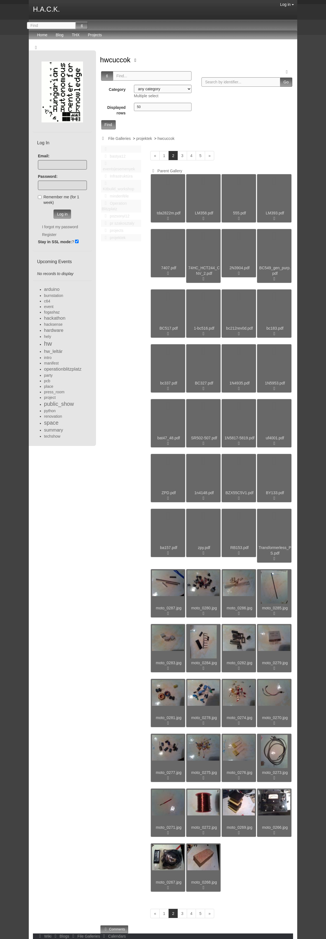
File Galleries (119, 138)
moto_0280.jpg (204, 608)
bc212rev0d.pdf (239, 328)
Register (49, 234)
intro (47, 357)
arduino (51, 289)
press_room (54, 392)
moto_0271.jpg (169, 827)
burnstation (53, 295)
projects (112, 230)
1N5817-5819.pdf (239, 438)
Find (108, 124)
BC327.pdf (204, 383)
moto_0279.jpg (275, 663)
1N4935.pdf (239, 383)
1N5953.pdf (275, 383)
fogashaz (52, 312)
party (48, 375)
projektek (144, 138)
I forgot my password (60, 227)
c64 (47, 301)
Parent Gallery (166, 171)
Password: (48, 176)
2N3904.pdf (239, 268)
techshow (52, 436)
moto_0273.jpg (275, 772)
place (48, 386)
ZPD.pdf (169, 493)
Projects (95, 35)
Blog (59, 35)
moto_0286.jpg (239, 608)
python (50, 411)
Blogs (61, 936)
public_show (59, 404)
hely (47, 336)
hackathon (54, 318)
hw (48, 343)
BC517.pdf (168, 328)
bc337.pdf (168, 383)
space (51, 423)
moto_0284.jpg (204, 663)
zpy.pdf (204, 547)
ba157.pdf (168, 547)
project (50, 397)
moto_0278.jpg (204, 717)
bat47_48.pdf (168, 438)
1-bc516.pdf (204, 328)
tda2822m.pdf (169, 213)
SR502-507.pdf (204, 438)
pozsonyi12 (116, 216)
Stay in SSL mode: (55, 242)
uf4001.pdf (275, 438)
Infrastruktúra (117, 176)
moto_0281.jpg (169, 717)
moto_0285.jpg (275, 608)
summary (53, 430)
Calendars (113, 936)
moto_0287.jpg (169, 608)
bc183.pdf (275, 328)
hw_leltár (53, 351)
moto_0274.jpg (239, 717)
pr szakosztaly (118, 223)
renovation (53, 416)
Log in (287, 4)
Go (286, 82)
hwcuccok (116, 60)
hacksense (53, 324)
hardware (53, 330)
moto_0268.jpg (204, 882)
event (48, 306)
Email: (44, 156)
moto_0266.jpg (275, 827)
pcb (47, 381)
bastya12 (114, 156)
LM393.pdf (275, 213)
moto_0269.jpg (239, 827)
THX (75, 35)
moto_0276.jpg (239, 772)
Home (42, 35)
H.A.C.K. (46, 9)
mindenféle (115, 196)
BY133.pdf (275, 493)
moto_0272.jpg (204, 827)
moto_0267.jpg (169, 882)
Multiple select (146, 96)
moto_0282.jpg (239, 663)
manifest (51, 363)
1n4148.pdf (204, 493)
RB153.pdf (239, 547)
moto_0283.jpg (169, 663)
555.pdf (239, 213)
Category (117, 89)
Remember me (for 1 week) (58, 200)
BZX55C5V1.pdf (239, 493)
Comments (114, 929)
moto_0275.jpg (204, 772)
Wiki (45, 936)
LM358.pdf (204, 213)
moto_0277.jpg (169, 772)
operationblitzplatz (62, 369)
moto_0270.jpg (275, 717)
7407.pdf (168, 268)
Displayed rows (116, 110)
